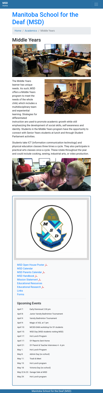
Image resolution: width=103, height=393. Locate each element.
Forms (20, 294)
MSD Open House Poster (30, 264)
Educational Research (29, 287)
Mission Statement (27, 279)
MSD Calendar (25, 268)
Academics (31, 30)
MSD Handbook (25, 275)
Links (20, 290)
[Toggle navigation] (96, 4)
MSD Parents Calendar (29, 272)
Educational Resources (29, 283)
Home (18, 30)
